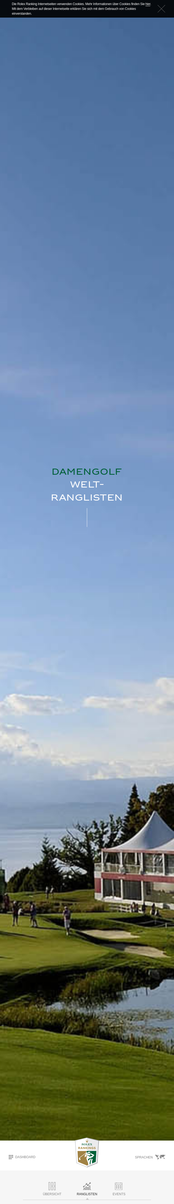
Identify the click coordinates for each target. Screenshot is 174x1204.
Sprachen (150, 1157)
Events (119, 1189)
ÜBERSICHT (52, 1189)
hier (147, 4)
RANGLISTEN (87, 1189)
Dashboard (22, 1157)
